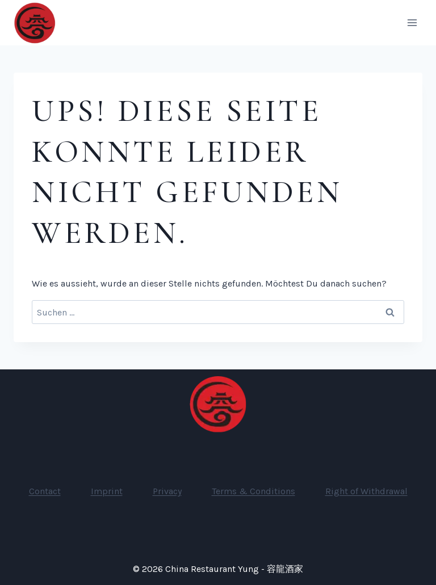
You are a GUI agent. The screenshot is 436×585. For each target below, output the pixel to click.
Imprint (107, 491)
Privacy (167, 491)
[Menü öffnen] (411, 22)
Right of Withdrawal (366, 491)
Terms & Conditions (253, 491)
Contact (45, 491)
